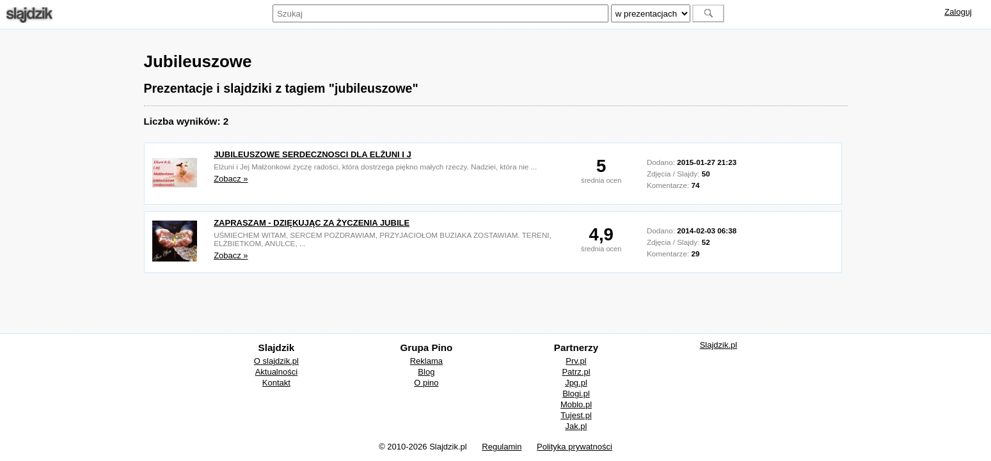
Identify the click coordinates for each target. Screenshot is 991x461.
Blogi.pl (576, 393)
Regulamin (501, 446)
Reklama (426, 361)
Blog (426, 372)
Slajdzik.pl (719, 345)
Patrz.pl (576, 372)
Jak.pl (576, 426)
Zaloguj (958, 12)
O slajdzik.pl (276, 361)
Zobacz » (231, 179)
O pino (426, 382)
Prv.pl (576, 361)
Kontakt (276, 382)
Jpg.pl (576, 382)
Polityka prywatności (574, 446)
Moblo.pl (576, 404)
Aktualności (276, 372)
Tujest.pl (576, 415)
